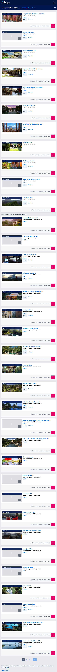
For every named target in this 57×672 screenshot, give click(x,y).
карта (24, 17)
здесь (7, 667)
